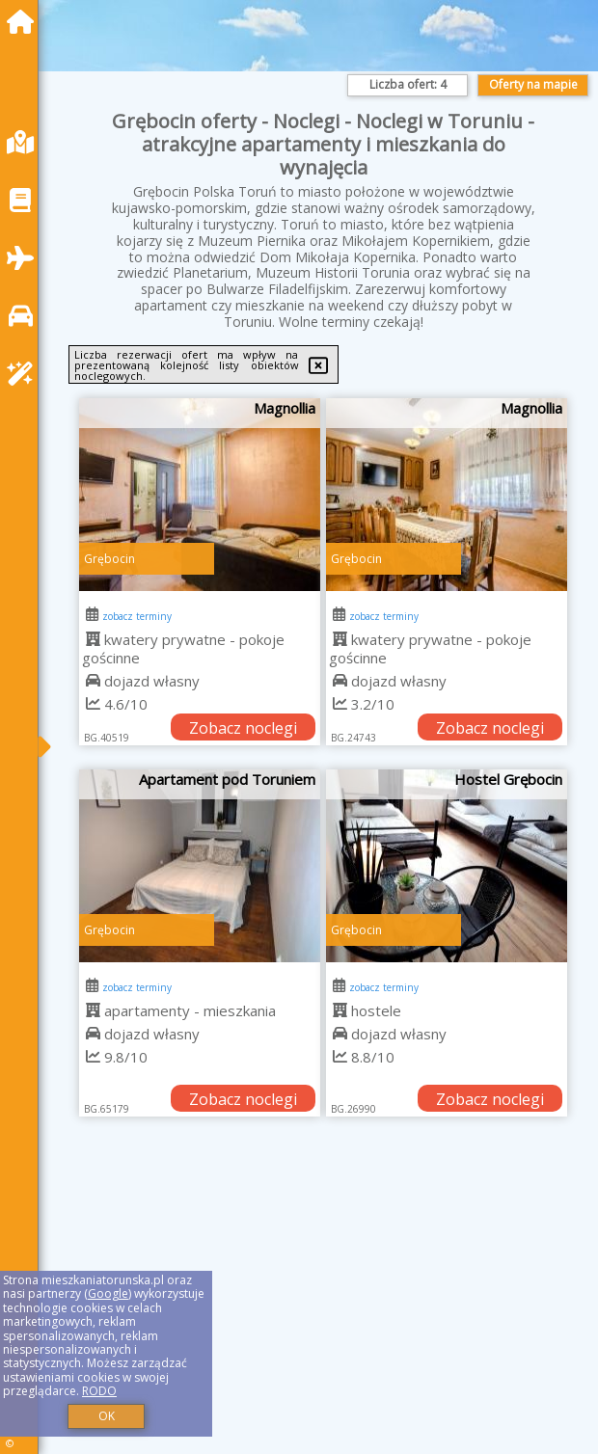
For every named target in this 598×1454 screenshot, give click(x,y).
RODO (99, 1391)
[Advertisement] (323, 1307)
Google (108, 1293)
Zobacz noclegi (243, 728)
